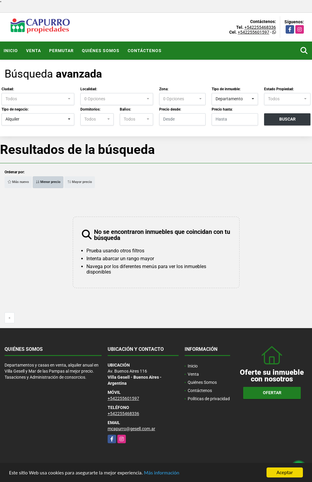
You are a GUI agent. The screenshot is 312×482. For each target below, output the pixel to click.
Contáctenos (145, 50)
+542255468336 (260, 27)
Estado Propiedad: (279, 89)
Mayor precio (79, 182)
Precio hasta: (222, 109)
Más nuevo (18, 182)
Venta (33, 50)
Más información (161, 473)
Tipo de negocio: (15, 109)
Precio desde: (170, 109)
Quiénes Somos (100, 50)
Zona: (163, 89)
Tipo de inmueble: (226, 89)
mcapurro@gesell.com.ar (131, 428)
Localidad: (88, 89)
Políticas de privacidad (209, 398)
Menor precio (48, 182)
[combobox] (38, 99)
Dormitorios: (90, 109)
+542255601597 (253, 32)
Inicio (11, 50)
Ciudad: (8, 89)
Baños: (125, 109)
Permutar (61, 50)
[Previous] (10, 317)
